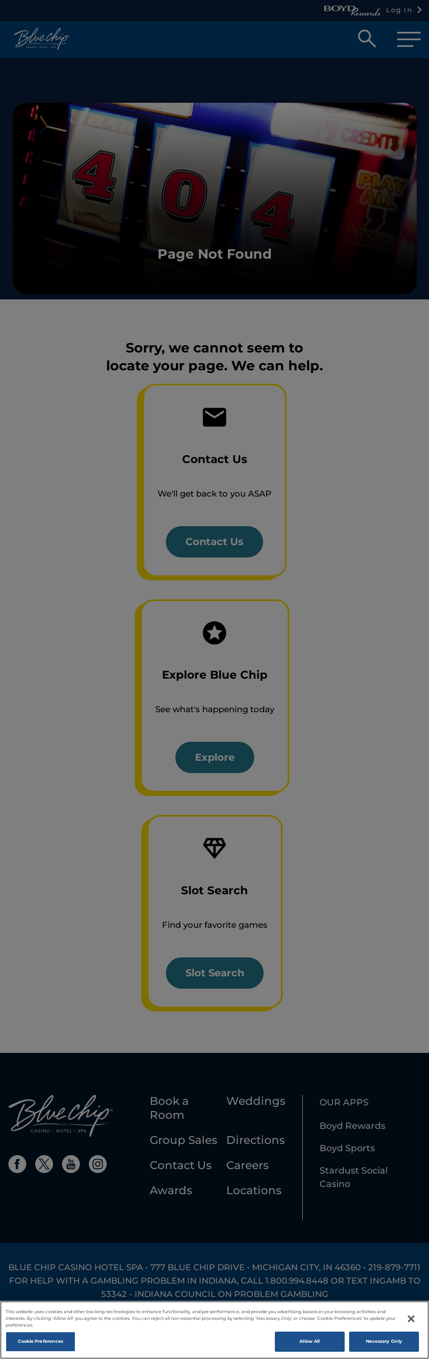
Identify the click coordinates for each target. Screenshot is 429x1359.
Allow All (309, 1344)
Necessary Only (384, 1344)
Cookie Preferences (40, 1344)
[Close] (411, 1322)
